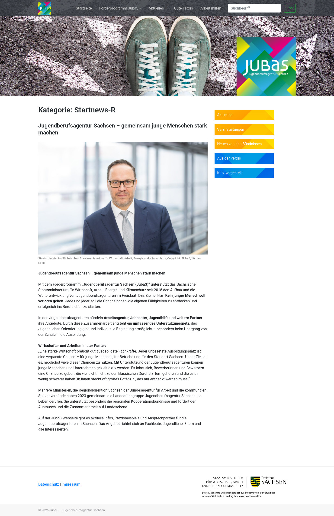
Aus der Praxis (229, 158)
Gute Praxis (183, 8)
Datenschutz (49, 484)
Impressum (71, 484)
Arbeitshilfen (210, 8)
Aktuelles (156, 8)
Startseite (84, 8)
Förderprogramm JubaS (118, 8)
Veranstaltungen (230, 129)
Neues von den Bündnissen (239, 144)
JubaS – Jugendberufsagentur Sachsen (77, 510)
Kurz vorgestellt (230, 173)
